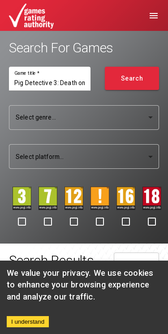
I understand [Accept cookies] (27, 321)
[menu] (153, 15)
